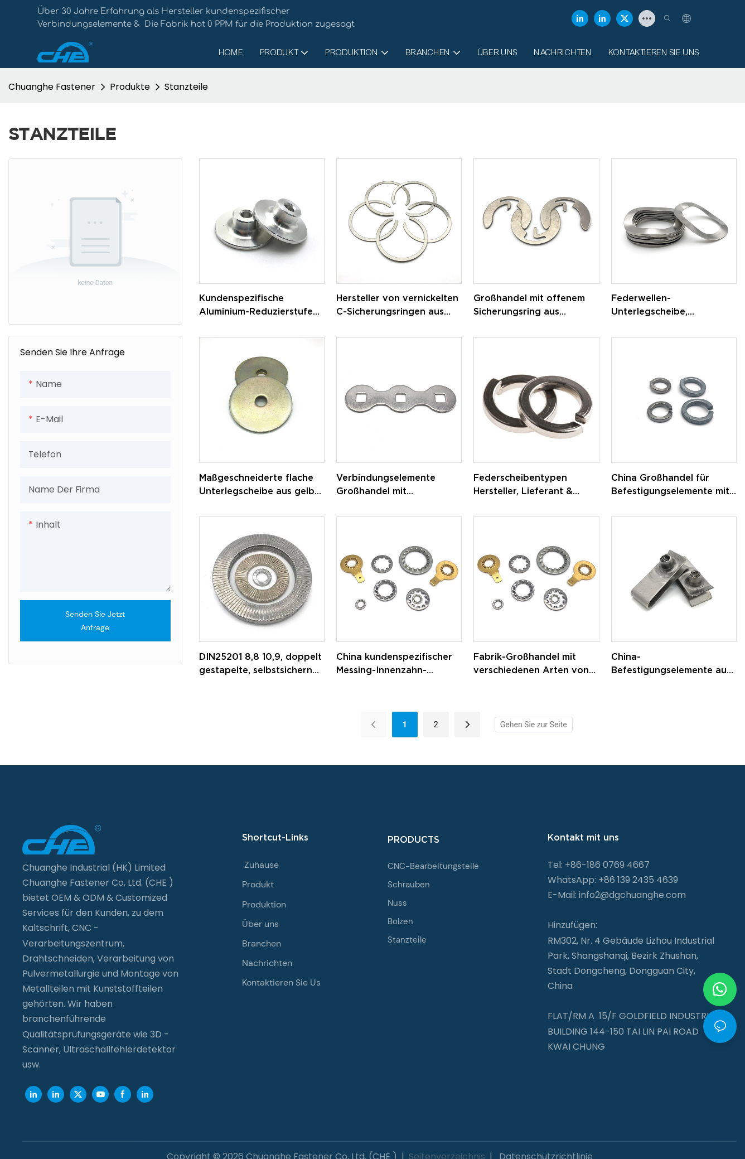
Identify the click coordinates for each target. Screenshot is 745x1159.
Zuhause (261, 865)
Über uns (260, 924)
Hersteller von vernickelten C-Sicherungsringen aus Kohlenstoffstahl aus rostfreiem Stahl (397, 305)
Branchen (261, 943)
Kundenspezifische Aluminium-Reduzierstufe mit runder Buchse (256, 305)
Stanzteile (186, 86)
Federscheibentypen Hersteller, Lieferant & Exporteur (523, 485)
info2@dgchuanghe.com (632, 894)
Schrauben (409, 884)
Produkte (130, 86)
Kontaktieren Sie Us (281, 982)
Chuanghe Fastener (51, 86)
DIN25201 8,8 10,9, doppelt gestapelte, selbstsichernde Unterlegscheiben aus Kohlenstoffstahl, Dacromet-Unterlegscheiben (261, 664)
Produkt (258, 884)
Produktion (264, 904)
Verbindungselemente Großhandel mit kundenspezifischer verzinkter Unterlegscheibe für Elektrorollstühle (397, 485)
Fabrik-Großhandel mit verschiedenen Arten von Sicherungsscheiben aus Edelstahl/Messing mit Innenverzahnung (531, 664)
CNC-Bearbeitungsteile (433, 866)
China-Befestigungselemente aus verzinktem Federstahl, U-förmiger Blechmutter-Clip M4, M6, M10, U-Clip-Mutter (671, 664)
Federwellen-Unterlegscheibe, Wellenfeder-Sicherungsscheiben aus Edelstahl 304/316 (665, 305)
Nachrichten (267, 963)
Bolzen (400, 921)
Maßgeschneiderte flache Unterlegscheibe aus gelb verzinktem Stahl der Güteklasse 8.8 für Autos (257, 485)
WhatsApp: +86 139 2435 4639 (613, 879)
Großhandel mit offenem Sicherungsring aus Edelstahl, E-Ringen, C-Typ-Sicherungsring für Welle (535, 305)
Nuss (397, 903)
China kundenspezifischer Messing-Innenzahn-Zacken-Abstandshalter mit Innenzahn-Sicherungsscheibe (397, 664)
